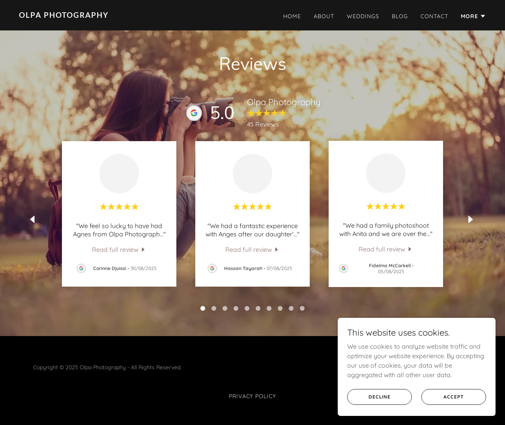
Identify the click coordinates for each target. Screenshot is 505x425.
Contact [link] (434, 16)
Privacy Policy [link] (253, 396)
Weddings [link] (363, 16)
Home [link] (292, 16)
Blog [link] (400, 16)
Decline (379, 397)
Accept (453, 397)
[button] (473, 16)
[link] (132, 15)
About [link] (324, 16)
